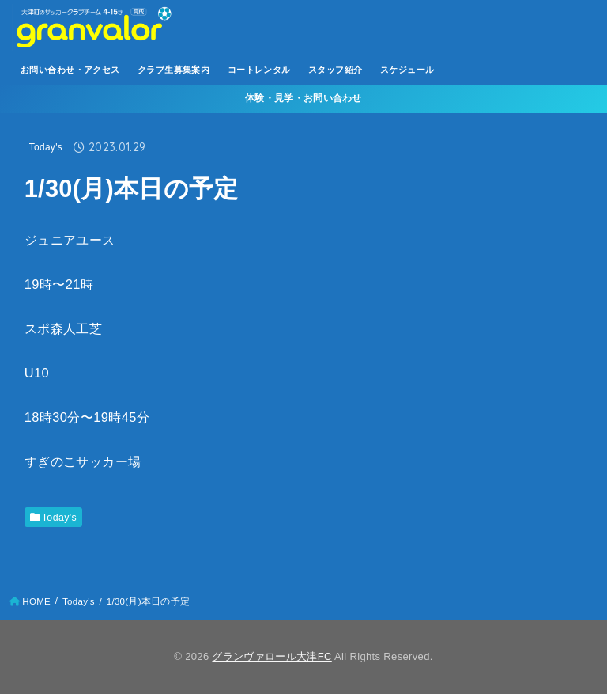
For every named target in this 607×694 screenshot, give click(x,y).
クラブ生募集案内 (173, 69)
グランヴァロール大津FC (271, 656)
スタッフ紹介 (335, 69)
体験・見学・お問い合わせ (303, 98)
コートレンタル (259, 69)
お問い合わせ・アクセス (70, 69)
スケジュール (407, 69)
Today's (45, 147)
